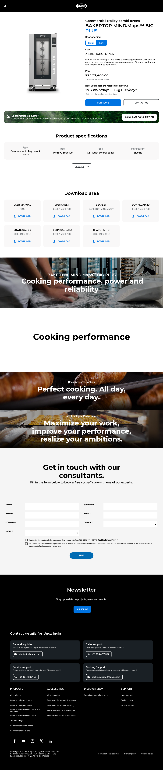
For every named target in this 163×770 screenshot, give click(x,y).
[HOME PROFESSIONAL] (81, 6)
